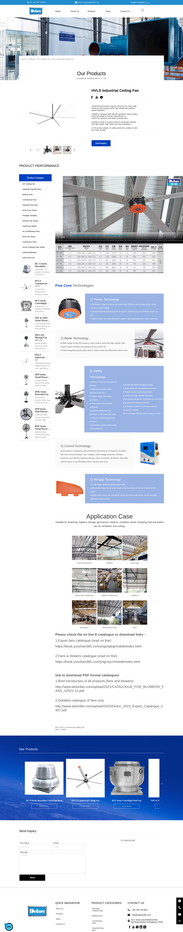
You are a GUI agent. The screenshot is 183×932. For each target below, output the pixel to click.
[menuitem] (91, 11)
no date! (63, 729)
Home (23, 59)
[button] (91, 11)
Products (31, 59)
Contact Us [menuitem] (125, 11)
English (134, 2)
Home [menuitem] (58, 11)
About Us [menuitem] (75, 11)
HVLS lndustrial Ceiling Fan (63, 59)
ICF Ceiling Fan (43, 59)
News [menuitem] (108, 11)
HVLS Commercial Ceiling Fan (72, 727)
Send (32, 878)
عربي (148, 2)
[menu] (91, 11)
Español (141, 2)
